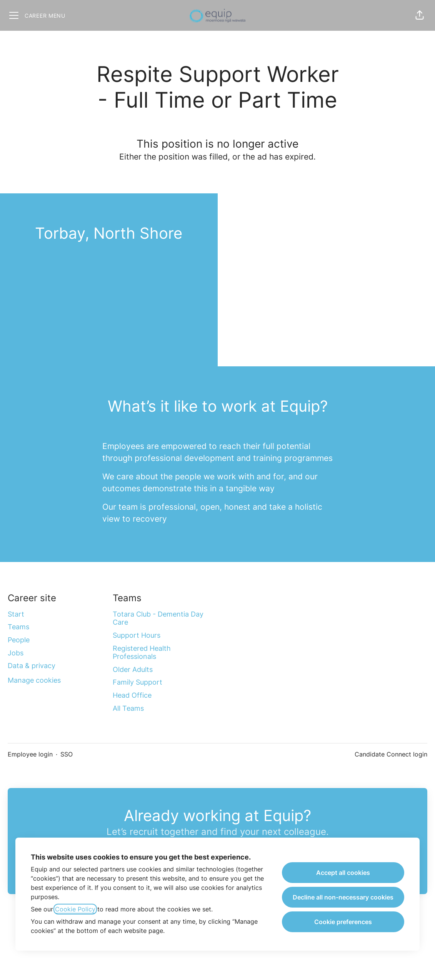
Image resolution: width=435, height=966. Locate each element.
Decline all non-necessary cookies (343, 897)
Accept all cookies (343, 872)
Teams (18, 627)
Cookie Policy (75, 909)
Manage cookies (34, 680)
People (19, 640)
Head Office (132, 695)
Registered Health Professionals (142, 652)
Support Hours (136, 635)
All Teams (128, 708)
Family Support (137, 682)
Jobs (15, 653)
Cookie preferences (343, 922)
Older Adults (133, 669)
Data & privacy (31, 666)
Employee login (30, 754)
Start (16, 614)
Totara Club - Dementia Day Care (158, 618)
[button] (419, 15)
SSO (66, 754)
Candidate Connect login (391, 754)
